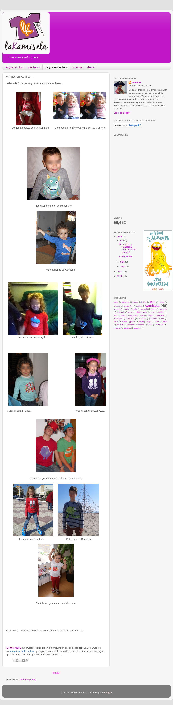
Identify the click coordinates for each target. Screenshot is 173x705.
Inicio (56, 672)
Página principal (14, 67)
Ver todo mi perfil (122, 113)
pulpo (149, 322)
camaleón (128, 306)
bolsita (143, 302)
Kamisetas (34, 67)
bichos (135, 302)
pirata (132, 322)
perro (116, 322)
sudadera (131, 325)
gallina (161, 312)
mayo (123, 266)
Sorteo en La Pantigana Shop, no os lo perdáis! (127, 248)
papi (162, 319)
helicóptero (133, 315)
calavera (117, 306)
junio (122, 262)
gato (115, 315)
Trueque (77, 67)
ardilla (116, 302)
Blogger (108, 692)
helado (123, 315)
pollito (141, 322)
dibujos (130, 312)
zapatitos (127, 328)
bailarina (125, 302)
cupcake (163, 309)
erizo (153, 312)
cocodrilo (144, 309)
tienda (149, 325)
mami (150, 315)
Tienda (90, 67)
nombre (142, 318)
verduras (117, 328)
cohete (153, 309)
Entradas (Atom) (28, 679)
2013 (120, 236)
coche (135, 309)
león (143, 315)
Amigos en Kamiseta (56, 67)
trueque (160, 325)
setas (165, 322)
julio (122, 240)
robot (157, 322)
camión (139, 306)
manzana (160, 315)
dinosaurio (142, 312)
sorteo (120, 325)
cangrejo (117, 309)
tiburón (141, 325)
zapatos (137, 328)
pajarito (154, 319)
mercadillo (118, 319)
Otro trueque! (125, 256)
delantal (120, 312)
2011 (120, 276)
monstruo (130, 318)
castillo (126, 309)
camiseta (152, 306)
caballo (161, 302)
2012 (120, 271)
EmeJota (136, 82)
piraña (124, 322)
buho (152, 302)
